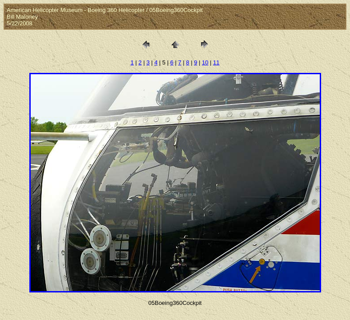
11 (216, 62)
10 (205, 62)
